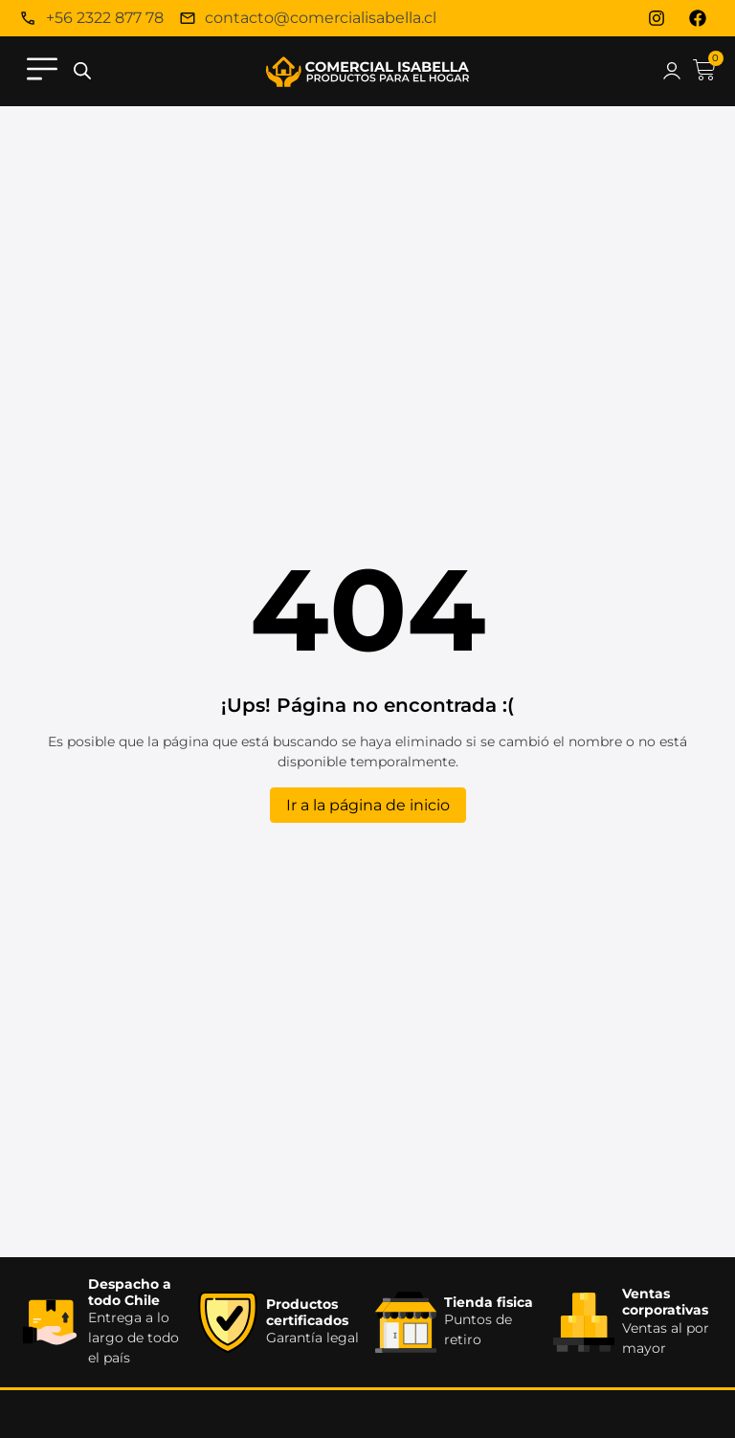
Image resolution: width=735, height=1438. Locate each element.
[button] (42, 71)
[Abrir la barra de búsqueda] (82, 71)
